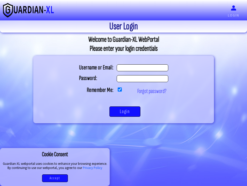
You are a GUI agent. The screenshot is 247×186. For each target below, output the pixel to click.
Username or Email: (96, 67)
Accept (55, 178)
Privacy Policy (92, 168)
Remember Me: (100, 90)
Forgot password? (151, 91)
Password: (88, 78)
